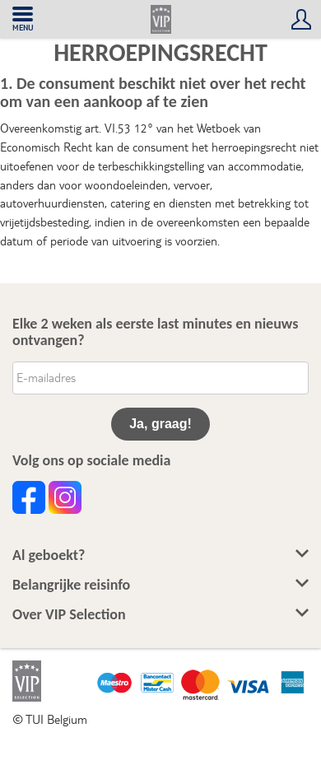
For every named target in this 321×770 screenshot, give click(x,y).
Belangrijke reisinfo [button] (160, 585)
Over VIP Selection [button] (160, 614)
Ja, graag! (160, 424)
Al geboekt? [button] (160, 555)
